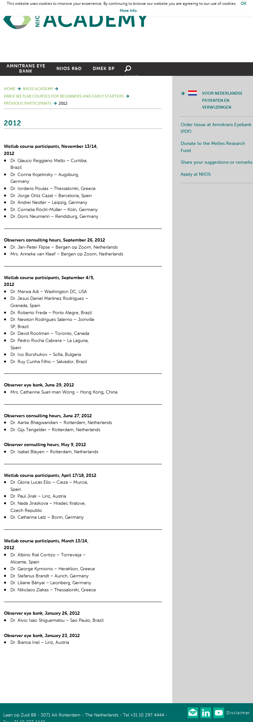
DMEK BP (103, 105)
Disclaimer (238, 713)
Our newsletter (192, 712)
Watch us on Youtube (218, 712)
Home (76, 19)
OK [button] (243, 4)
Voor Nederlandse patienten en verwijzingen (222, 138)
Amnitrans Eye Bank (25, 106)
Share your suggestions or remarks (216, 199)
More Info (128, 11)
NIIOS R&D (69, 105)
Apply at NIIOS (196, 211)
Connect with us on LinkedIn (205, 712)
